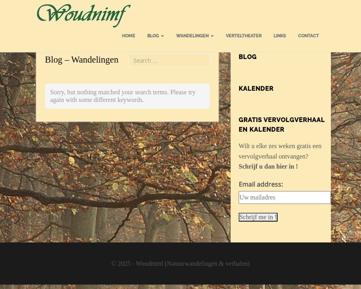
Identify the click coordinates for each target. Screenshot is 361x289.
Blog (155, 36)
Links (280, 36)
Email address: (261, 184)
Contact (308, 36)
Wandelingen (195, 36)
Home (128, 36)
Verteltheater (244, 36)
